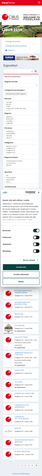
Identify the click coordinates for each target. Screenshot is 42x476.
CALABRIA (21, 121)
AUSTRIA (21, 102)
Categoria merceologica (14, 90)
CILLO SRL (18, 382)
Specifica (8, 172)
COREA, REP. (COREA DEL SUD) (21, 108)
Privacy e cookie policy (21, 473)
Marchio (21, 165)
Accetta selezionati (21, 274)
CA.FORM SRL (20, 325)
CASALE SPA (19, 370)
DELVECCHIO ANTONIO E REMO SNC (24, 441)
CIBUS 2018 (12, 29)
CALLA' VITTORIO (21, 337)
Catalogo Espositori (13, 41)
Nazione (7, 98)
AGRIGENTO (21, 131)
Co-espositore (21, 163)
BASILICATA (21, 119)
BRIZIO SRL (19, 314)
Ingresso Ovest (21, 146)
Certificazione (10, 187)
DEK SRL (18, 428)
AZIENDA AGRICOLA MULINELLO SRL (22, 303)
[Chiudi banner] (38, 192)
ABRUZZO (21, 117)
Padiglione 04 (21, 152)
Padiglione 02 (21, 148)
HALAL (21, 182)
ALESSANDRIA (21, 134)
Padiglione (8, 142)
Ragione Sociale (11, 81)
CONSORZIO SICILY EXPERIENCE (22, 406)
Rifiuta (21, 282)
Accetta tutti (21, 267)
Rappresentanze (11, 157)
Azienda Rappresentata (21, 161)
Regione (7, 113)
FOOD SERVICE (21, 178)
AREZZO (21, 138)
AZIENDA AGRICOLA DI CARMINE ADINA (23, 292)
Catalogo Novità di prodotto (16, 46)
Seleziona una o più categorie (16, 94)
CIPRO (21, 106)
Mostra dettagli (29, 260)
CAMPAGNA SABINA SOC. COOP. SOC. (24, 354)
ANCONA (21, 136)
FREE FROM (21, 180)
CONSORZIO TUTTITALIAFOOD (22, 418)
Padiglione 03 (21, 150)
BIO (21, 176)
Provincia (8, 128)
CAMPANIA (21, 123)
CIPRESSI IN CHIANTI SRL (24, 393)
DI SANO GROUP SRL (22, 451)
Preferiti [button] (10, 50)
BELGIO (21, 104)
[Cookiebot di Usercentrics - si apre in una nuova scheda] (26, 192)
